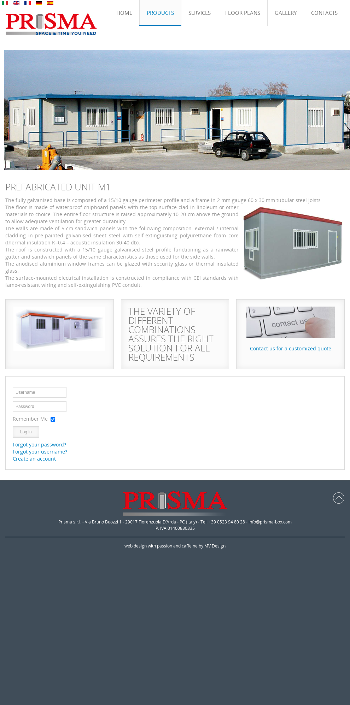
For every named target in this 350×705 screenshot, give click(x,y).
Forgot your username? (40, 451)
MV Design (215, 546)
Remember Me (30, 418)
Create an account (34, 458)
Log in (26, 431)
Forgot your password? (39, 444)
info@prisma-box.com (270, 522)
